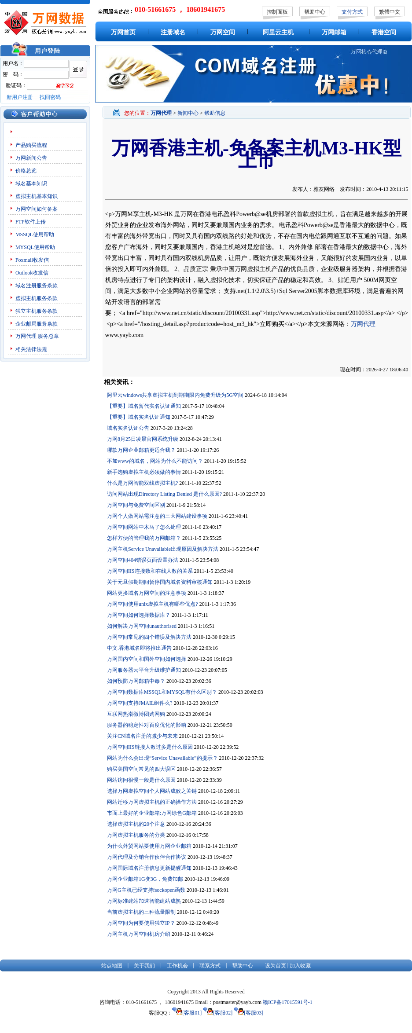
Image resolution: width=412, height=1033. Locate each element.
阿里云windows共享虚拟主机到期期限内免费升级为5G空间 (175, 395)
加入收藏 (300, 966)
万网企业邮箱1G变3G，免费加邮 (145, 879)
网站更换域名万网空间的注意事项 (146, 593)
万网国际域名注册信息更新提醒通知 (149, 868)
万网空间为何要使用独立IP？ (141, 923)
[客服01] (187, 1013)
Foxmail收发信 (32, 260)
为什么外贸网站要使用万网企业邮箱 (149, 846)
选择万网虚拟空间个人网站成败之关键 (152, 791)
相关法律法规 (31, 349)
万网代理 (26, 336)
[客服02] (217, 1013)
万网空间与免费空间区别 (136, 505)
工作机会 (177, 966)
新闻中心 (188, 113)
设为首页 (275, 966)
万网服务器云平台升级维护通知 (144, 670)
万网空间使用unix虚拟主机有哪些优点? (152, 604)
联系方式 (210, 966)
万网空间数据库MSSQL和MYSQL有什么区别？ (162, 692)
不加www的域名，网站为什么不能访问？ (155, 461)
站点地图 (111, 966)
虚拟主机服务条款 (36, 298)
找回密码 (50, 97)
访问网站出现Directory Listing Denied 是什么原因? (164, 494)
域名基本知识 (31, 183)
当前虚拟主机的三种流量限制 (141, 912)
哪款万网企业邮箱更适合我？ (141, 450)
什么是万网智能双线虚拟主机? (142, 483)
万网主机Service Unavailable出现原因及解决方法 (162, 549)
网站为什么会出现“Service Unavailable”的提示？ (162, 758)
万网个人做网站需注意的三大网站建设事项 (157, 516)
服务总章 (48, 336)
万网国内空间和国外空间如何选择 (146, 659)
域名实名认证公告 (128, 428)
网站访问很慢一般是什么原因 (141, 780)
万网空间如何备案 (36, 209)
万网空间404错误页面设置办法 (142, 560)
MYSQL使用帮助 (35, 247)
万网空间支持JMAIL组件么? (140, 703)
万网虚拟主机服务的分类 (136, 835)
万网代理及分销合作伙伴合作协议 (146, 857)
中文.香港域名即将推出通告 (139, 648)
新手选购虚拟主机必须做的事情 (144, 472)
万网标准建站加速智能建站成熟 (144, 901)
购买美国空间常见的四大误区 (141, 769)
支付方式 (352, 12)
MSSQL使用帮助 (34, 234)
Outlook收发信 (31, 273)
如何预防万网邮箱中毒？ (136, 681)
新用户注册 (20, 97)
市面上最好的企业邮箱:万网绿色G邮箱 (152, 813)
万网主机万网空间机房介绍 (138, 934)
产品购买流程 (31, 145)
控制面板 (277, 12)
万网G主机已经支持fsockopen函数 (146, 890)
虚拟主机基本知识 (36, 196)
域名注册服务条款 (36, 285)
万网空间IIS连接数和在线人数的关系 (150, 571)
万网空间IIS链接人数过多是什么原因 (150, 747)
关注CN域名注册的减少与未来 (142, 736)
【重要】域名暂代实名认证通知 (144, 406)
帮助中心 (314, 12)
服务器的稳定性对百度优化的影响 (146, 725)
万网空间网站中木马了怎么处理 (144, 527)
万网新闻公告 (31, 158)
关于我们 (144, 966)
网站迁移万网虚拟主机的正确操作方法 (152, 802)
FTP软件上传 (30, 222)
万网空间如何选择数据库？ (138, 615)
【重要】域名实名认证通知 (138, 417)
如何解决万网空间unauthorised (142, 626)
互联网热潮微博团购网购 (136, 714)
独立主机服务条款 (36, 311)
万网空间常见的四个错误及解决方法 (149, 637)
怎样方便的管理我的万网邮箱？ (144, 538)
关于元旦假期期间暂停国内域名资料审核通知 (160, 582)
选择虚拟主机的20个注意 (136, 824)
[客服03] (248, 1013)
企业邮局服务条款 (36, 324)
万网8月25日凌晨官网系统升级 (142, 439)
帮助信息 (214, 113)
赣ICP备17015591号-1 (288, 1002)
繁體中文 (389, 12)
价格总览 (26, 171)
